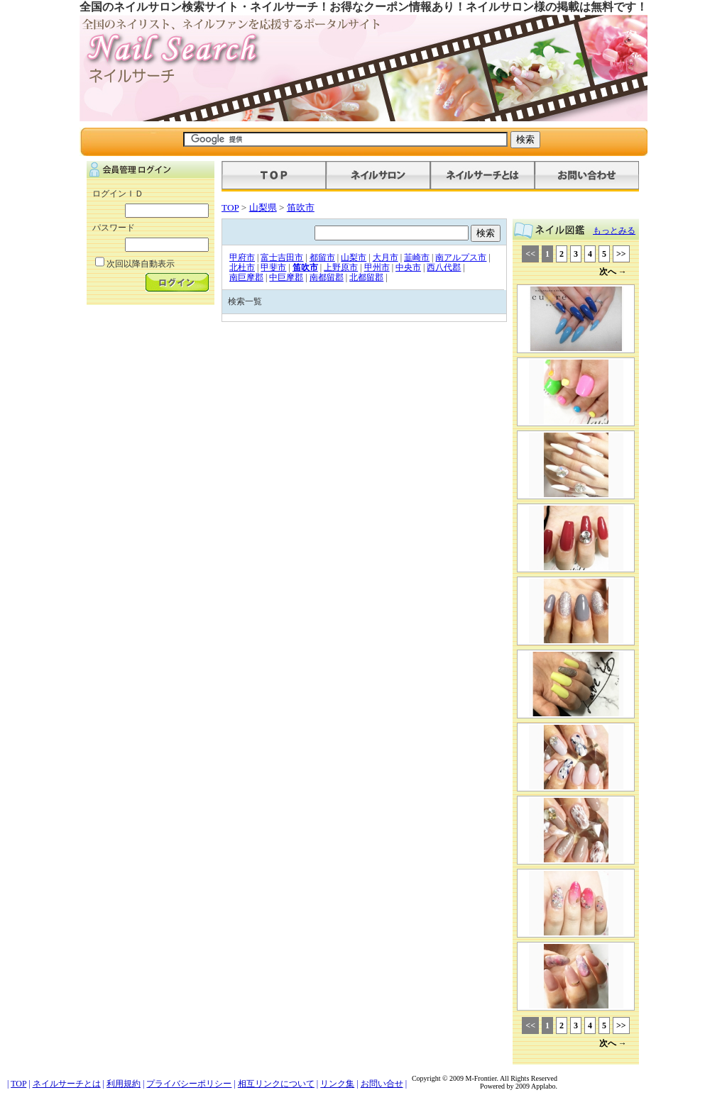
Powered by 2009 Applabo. (518, 1086)
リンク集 (337, 1084)
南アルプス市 (460, 257)
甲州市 (377, 267)
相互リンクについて (276, 1084)
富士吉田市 (282, 257)
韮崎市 (417, 257)
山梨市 (353, 257)
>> (621, 254)
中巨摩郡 (286, 277)
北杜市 (242, 267)
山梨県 (263, 207)
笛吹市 (301, 207)
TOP (230, 207)
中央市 (408, 267)
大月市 (385, 257)
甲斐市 (273, 267)
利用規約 (123, 1084)
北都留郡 (366, 277)
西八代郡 (444, 267)
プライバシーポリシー (188, 1084)
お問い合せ (382, 1084)
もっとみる (614, 230)
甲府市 (242, 257)
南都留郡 (327, 277)
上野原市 (341, 267)
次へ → (613, 272)
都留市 (322, 257)
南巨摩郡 (246, 277)
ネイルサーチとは (67, 1084)
